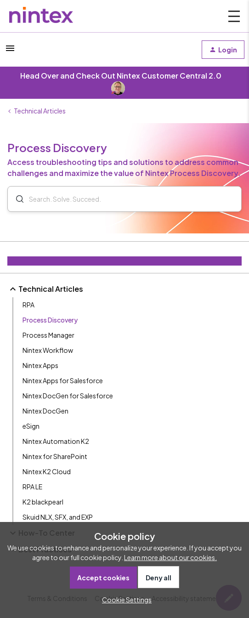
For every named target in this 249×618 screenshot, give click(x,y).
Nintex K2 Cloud (47, 471)
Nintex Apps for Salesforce (63, 380)
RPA (28, 304)
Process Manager (48, 335)
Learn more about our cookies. (170, 557)
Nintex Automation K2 (56, 441)
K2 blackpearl (43, 502)
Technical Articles (40, 111)
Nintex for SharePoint (55, 456)
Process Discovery (50, 320)
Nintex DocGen (45, 411)
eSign (31, 426)
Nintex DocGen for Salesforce (68, 395)
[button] (10, 51)
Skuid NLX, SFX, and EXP (58, 517)
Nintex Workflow (48, 350)
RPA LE (32, 486)
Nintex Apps (40, 365)
